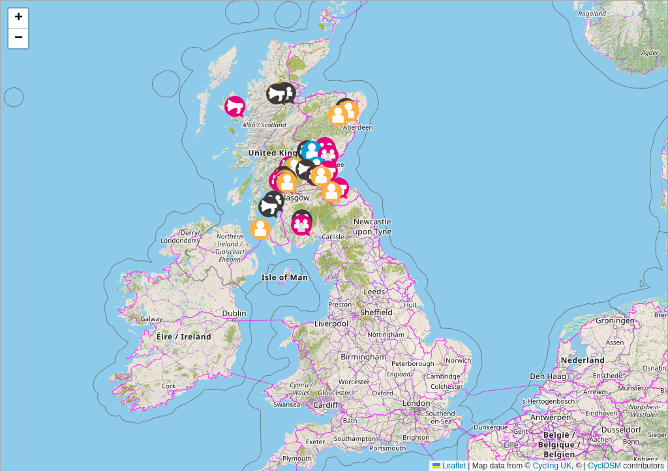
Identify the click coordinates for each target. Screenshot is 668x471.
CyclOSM (604, 464)
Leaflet (449, 464)
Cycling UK (552, 464)
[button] (301, 225)
